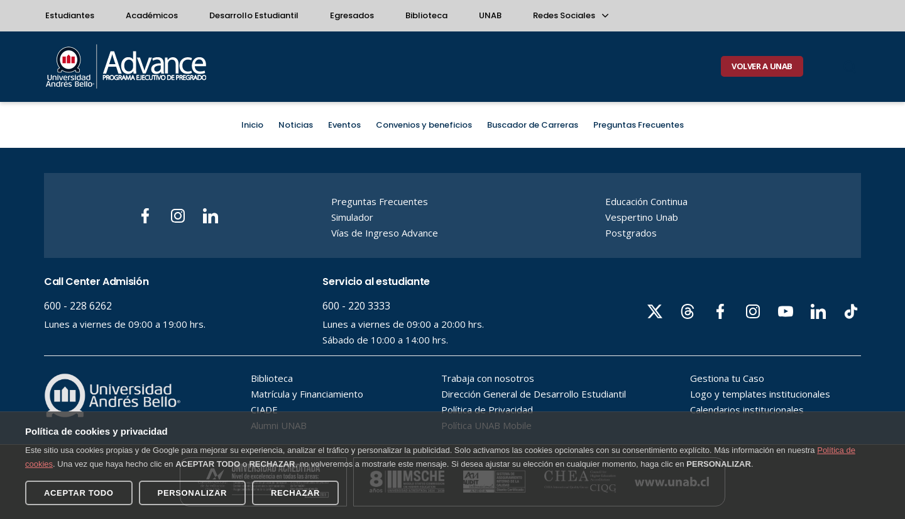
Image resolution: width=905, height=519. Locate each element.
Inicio (252, 125)
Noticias (295, 125)
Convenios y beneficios (424, 125)
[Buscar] (850, 67)
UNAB (490, 15)
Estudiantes (69, 15)
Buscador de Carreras (532, 125)
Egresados (352, 15)
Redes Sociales (570, 15)
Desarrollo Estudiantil (254, 15)
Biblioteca (426, 15)
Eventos (344, 125)
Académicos (152, 15)
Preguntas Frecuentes (638, 125)
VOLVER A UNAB (762, 66)
